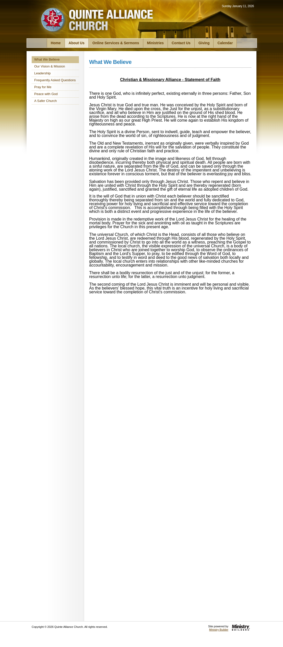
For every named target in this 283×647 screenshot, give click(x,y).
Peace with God (46, 94)
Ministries (155, 43)
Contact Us (181, 43)
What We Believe (47, 59)
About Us (77, 43)
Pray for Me (42, 87)
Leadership (42, 73)
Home (56, 43)
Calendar (225, 43)
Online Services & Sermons (115, 43)
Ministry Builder (218, 629)
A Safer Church (45, 101)
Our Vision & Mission (49, 66)
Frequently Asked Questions (55, 80)
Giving (204, 43)
